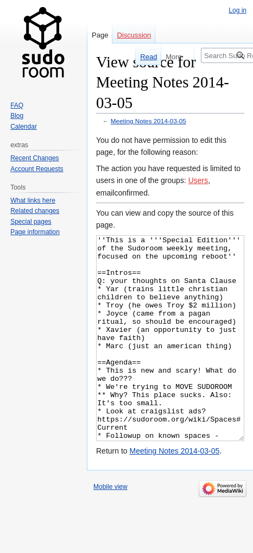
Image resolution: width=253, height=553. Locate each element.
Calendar (23, 126)
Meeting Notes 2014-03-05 (148, 120)
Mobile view (110, 527)
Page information (35, 232)
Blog (16, 116)
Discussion (134, 35)
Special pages (30, 221)
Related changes (34, 211)
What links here (32, 200)
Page (100, 35)
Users (198, 180)
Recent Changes (34, 158)
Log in (237, 10)
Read (144, 57)
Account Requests (36, 169)
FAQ (16, 105)
